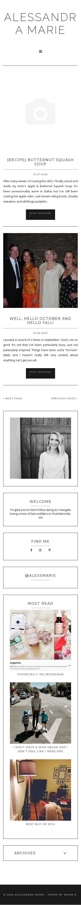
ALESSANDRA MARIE (40, 23)
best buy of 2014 (40, 824)
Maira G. (71, 894)
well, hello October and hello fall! (40, 321)
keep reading (40, 214)
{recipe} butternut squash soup (40, 162)
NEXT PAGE (12, 398)
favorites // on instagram (40, 674)
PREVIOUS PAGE (64, 398)
